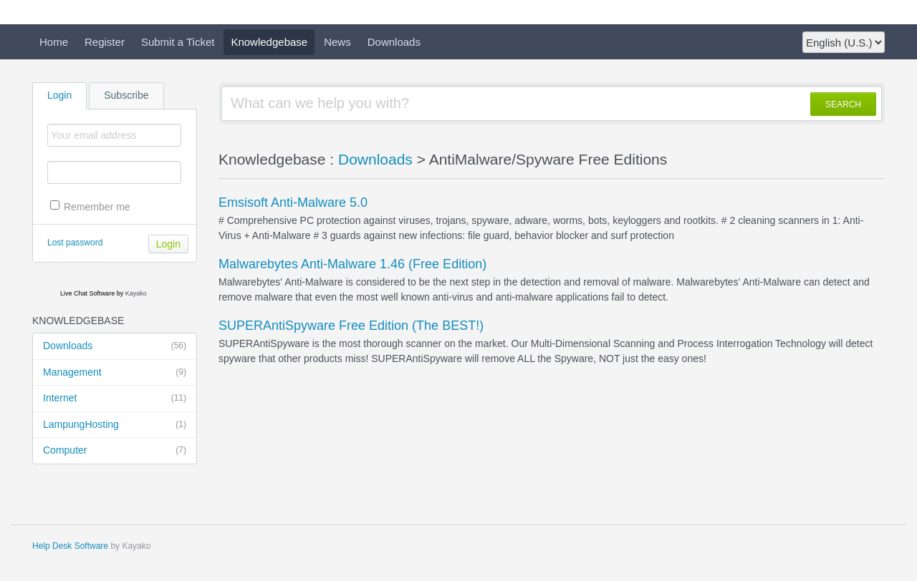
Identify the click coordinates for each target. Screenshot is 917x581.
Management (114, 373)
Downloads (394, 42)
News (337, 42)
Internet (114, 398)
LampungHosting (114, 425)
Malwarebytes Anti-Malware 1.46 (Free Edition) (352, 264)
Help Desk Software (70, 546)
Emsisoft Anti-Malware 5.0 (293, 202)
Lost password (74, 243)
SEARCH (843, 104)
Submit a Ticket (178, 42)
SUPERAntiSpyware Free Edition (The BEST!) (351, 325)
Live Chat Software (87, 293)
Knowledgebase (269, 42)
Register (105, 42)
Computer (114, 451)
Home (53, 42)
